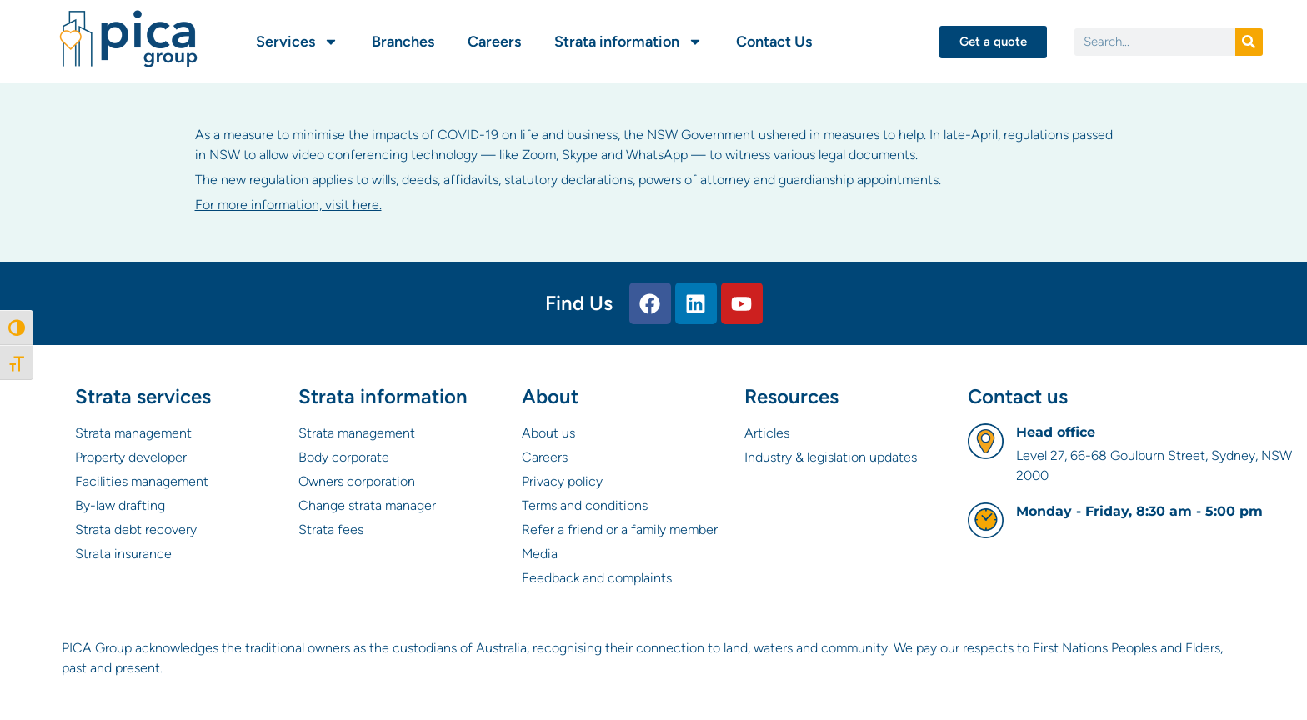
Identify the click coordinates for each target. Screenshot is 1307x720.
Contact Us (774, 41)
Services (297, 42)
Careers (494, 41)
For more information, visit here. (288, 204)
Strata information (628, 42)
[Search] (1249, 42)
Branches (403, 41)
